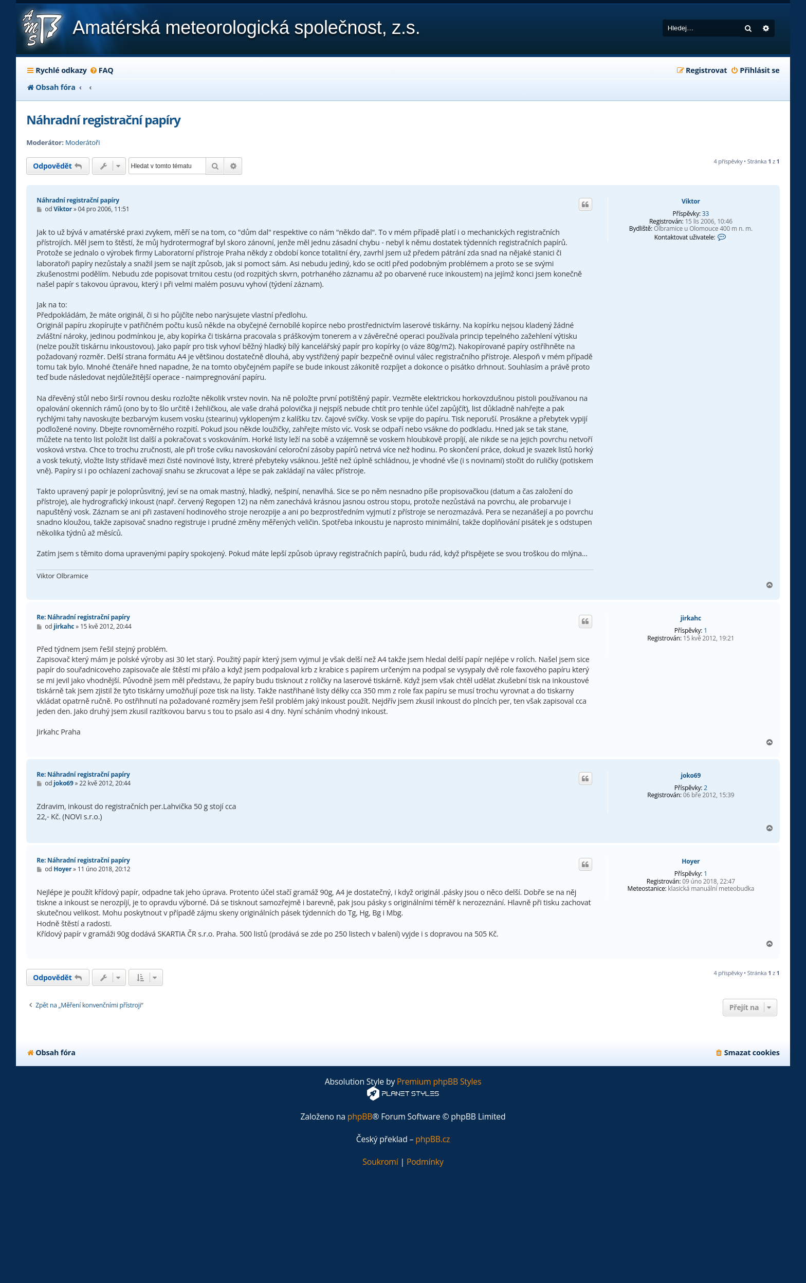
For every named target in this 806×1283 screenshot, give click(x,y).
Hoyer (691, 861)
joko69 (691, 775)
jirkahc (691, 618)
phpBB (360, 1116)
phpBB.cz (432, 1139)
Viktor (691, 201)
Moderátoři (82, 142)
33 (705, 213)
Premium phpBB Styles (439, 1081)
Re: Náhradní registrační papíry (83, 617)
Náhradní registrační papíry (103, 119)
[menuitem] (101, 70)
